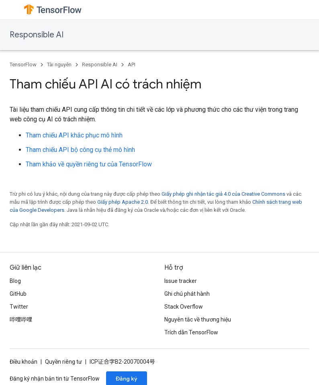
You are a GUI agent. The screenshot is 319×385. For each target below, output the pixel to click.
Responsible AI (36, 35)
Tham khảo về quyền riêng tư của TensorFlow (89, 164)
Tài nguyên (59, 64)
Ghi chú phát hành (187, 294)
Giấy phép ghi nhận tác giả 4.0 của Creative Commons (223, 194)
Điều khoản (23, 361)
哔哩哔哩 (21, 319)
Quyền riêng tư (63, 361)
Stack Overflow (183, 306)
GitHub (18, 294)
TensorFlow (23, 64)
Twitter (19, 306)
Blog (15, 281)
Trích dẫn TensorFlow (191, 332)
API (131, 64)
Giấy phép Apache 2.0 (122, 202)
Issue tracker (180, 281)
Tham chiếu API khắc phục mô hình (74, 135)
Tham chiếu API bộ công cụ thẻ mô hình (80, 150)
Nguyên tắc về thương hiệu (197, 319)
